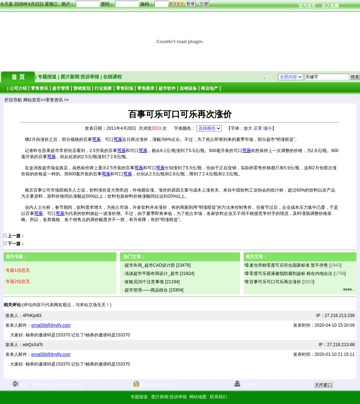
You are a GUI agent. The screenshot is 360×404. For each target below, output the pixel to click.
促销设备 (188, 88)
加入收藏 (330, 5)
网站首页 (32, 99)
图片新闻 (69, 76)
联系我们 (219, 396)
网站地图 (198, 396)
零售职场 (124, 88)
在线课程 (112, 76)
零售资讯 (39, 88)
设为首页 (307, 5)
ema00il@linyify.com (50, 325)
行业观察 (103, 88)
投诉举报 (90, 76)
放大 (248, 128)
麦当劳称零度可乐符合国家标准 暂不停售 (288, 265)
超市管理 (60, 88)
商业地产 (209, 88)
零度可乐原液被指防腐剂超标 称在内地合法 (290, 273)
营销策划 (82, 88)
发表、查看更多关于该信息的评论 (48, 384)
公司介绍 (18, 88)
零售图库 (145, 88)
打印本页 (246, 384)
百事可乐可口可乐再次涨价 (275, 281)
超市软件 (167, 88)
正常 (258, 128)
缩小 (267, 128)
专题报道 (47, 76)
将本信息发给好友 (154, 384)
